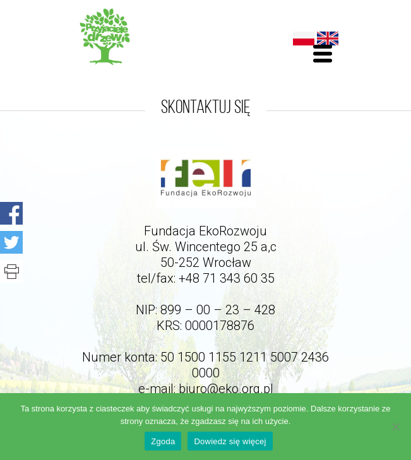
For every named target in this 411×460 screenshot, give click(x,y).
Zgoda (163, 441)
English (327, 38)
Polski (303, 38)
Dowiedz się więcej (230, 441)
